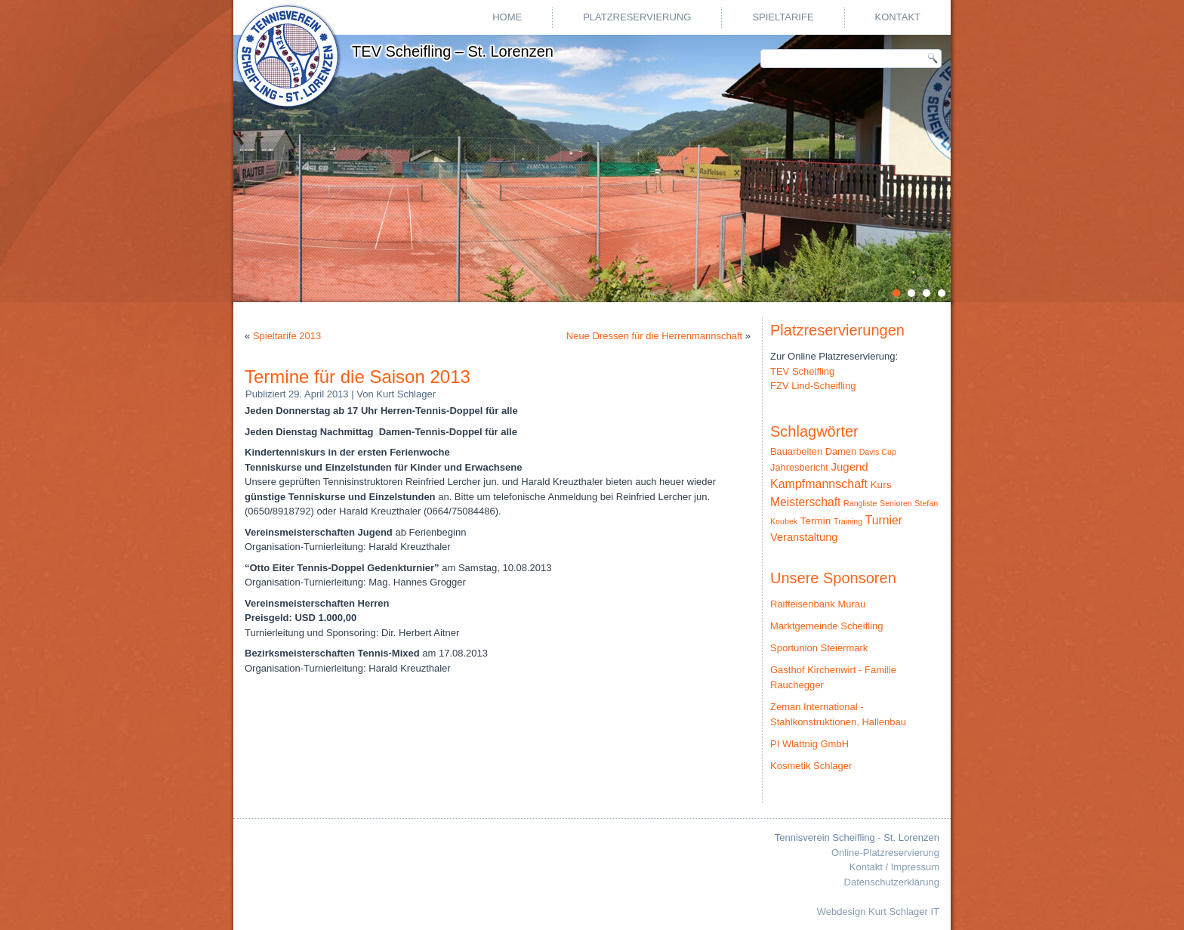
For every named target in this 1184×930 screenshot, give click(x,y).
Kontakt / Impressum (894, 867)
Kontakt (897, 17)
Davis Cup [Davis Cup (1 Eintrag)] (877, 451)
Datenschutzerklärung (891, 882)
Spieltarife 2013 (287, 335)
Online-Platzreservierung (885, 852)
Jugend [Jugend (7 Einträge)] (849, 466)
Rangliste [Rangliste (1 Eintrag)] (860, 503)
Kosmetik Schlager (811, 765)
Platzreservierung (637, 17)
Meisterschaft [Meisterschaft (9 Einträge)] (805, 502)
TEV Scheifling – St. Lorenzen (452, 51)
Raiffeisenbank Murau (817, 604)
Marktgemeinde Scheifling (826, 626)
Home (507, 17)
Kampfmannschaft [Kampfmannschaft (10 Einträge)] (819, 483)
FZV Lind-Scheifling (813, 385)
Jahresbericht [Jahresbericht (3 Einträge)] (799, 467)
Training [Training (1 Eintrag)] (848, 521)
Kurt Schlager (406, 394)
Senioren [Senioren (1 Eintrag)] (896, 503)
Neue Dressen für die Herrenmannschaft (654, 335)
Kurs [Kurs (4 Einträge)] (881, 484)
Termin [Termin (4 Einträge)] (815, 521)
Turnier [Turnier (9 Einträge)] (883, 520)
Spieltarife (782, 17)
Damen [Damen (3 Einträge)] (840, 451)
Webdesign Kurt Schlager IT (878, 911)
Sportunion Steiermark (819, 647)
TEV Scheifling (802, 371)
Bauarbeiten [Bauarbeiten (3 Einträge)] (796, 451)
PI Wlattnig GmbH (809, 743)
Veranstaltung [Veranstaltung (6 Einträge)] (803, 537)
